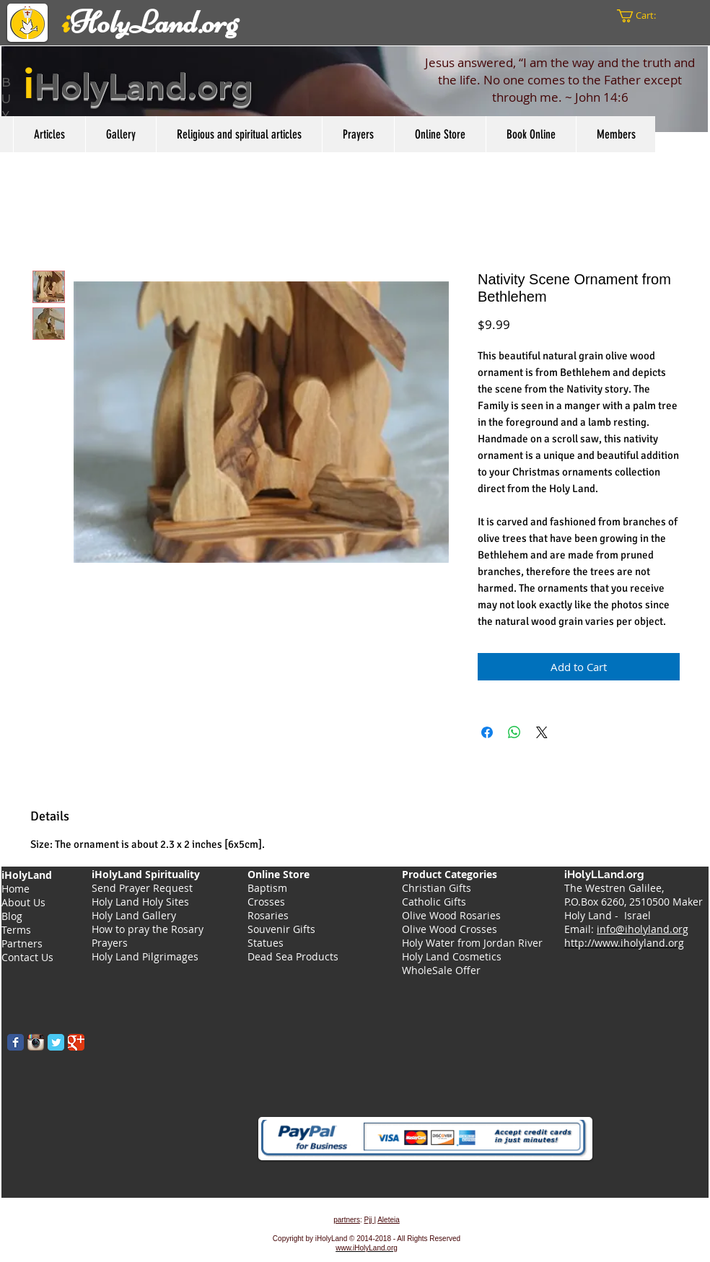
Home (15, 888)
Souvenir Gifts (281, 929)
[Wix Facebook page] (15, 1042)
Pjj (369, 1220)
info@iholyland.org (642, 929)
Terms (16, 930)
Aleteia (388, 1220)
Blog (11, 916)
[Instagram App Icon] (35, 1042)
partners (346, 1220)
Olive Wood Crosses (449, 929)
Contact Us (27, 957)
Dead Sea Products (292, 956)
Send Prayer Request (142, 888)
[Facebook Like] (97, 1078)
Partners (22, 943)
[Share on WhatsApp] (514, 732)
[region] (354, 89)
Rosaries (268, 915)
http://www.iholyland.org (624, 943)
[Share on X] (542, 732)
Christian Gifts (436, 888)
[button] (644, 15)
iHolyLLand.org (605, 874)
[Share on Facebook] (487, 732)
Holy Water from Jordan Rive (470, 943)
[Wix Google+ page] (76, 1042)
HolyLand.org (144, 86)
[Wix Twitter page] (56, 1042)
